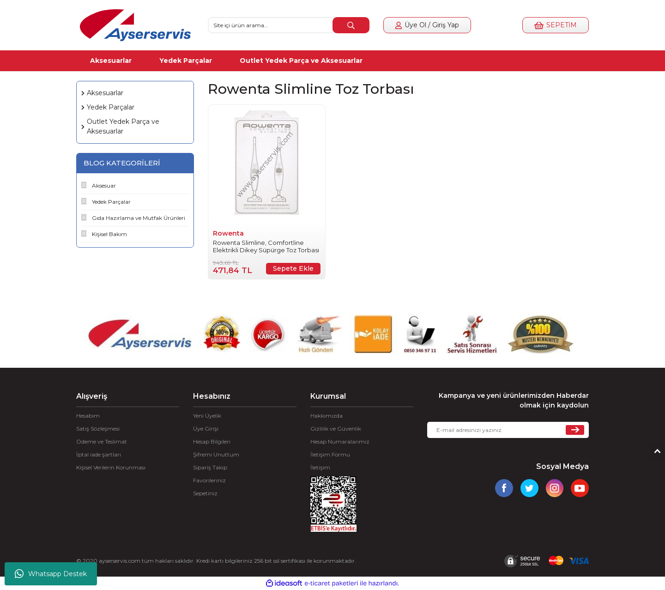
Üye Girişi (205, 428)
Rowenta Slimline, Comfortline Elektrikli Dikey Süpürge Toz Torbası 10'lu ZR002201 (266, 246)
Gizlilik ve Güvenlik (335, 428)
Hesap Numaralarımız (339, 441)
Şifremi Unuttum (216, 454)
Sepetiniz (205, 493)
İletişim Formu (330, 454)
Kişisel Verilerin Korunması (110, 467)
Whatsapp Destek (51, 574)
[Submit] (575, 430)
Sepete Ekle (293, 268)
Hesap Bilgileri (211, 441)
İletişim (320, 467)
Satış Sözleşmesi (98, 428)
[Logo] (135, 25)
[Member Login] (427, 25)
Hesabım (88, 415)
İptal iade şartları (98, 454)
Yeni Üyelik (207, 415)
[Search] (288, 25)
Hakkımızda (326, 415)
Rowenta (228, 233)
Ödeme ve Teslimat (101, 441)
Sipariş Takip (210, 467)
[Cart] (555, 25)
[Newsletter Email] (508, 430)
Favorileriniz (209, 480)
